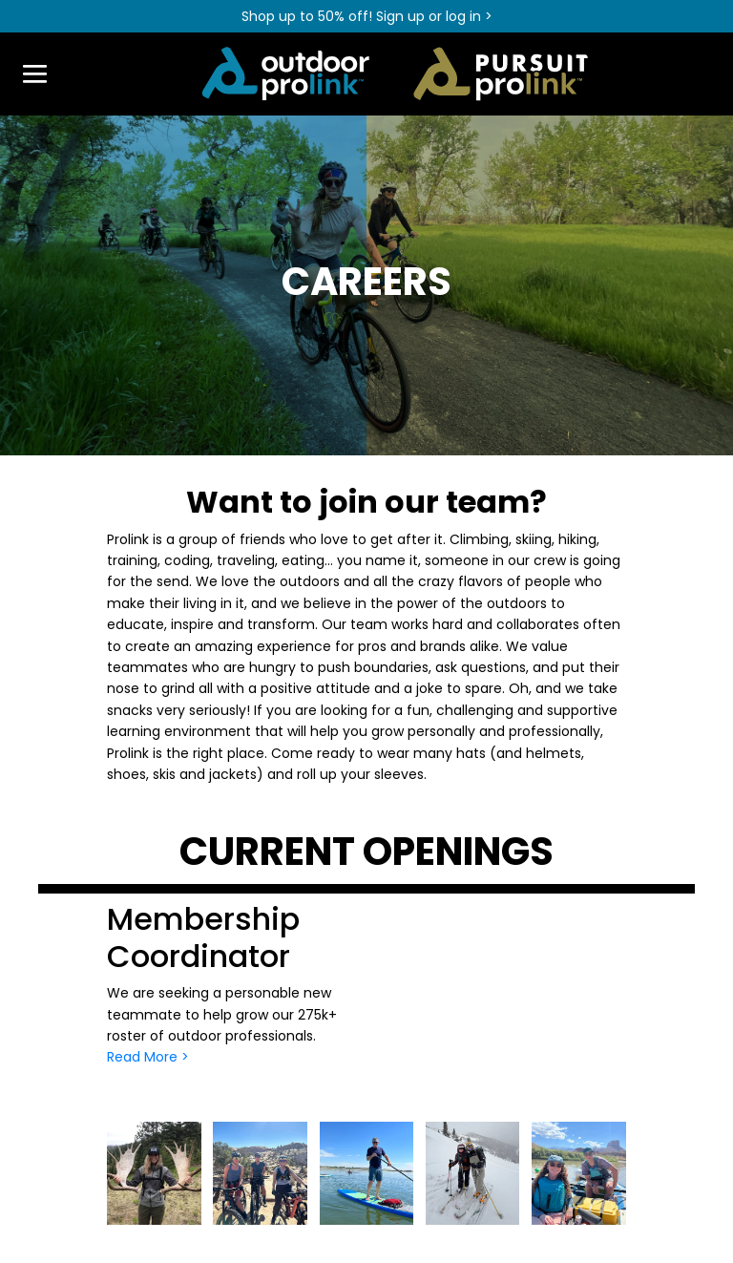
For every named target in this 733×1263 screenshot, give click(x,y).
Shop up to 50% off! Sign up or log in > (366, 16)
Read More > (148, 1056)
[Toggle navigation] (25, 74)
